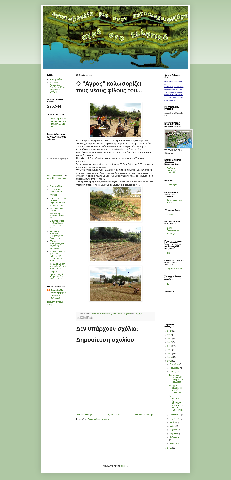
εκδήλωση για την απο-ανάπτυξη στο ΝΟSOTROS (58, 266)
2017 (169, 342)
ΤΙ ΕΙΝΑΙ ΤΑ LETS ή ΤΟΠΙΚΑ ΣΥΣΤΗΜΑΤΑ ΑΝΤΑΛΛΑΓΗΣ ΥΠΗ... (57, 256)
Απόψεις (53, 195)
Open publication (54, 176)
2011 (169, 448)
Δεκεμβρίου (175, 364)
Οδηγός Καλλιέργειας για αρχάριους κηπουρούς (57, 244)
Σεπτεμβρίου (175, 415)
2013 (169, 357)
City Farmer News (174, 268)
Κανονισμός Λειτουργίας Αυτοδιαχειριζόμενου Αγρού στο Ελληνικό (58, 87)
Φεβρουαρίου (175, 437)
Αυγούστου (175, 418)
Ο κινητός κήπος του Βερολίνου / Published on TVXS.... (57, 224)
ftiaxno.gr (171, 233)
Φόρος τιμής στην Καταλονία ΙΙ (174, 201)
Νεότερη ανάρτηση (85, 415)
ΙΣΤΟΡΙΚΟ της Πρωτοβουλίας (56, 190)
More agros (63, 178)
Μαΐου (172, 426)
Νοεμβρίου (175, 368)
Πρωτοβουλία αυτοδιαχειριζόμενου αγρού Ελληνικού (58, 294)
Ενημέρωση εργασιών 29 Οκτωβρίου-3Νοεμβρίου (176, 378)
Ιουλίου (173, 422)
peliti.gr (170, 214)
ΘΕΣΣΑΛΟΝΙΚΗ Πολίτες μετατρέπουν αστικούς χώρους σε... (57, 213)
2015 (169, 350)
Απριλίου (174, 430)
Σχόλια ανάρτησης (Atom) (98, 419)
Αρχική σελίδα (114, 415)
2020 (169, 331)
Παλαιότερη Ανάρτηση (144, 415)
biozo (169, 253)
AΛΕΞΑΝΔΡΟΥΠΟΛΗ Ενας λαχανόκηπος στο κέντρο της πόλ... (58, 201)
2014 (169, 353)
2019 (169, 335)
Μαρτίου (173, 433)
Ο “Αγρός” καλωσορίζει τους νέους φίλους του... (175, 389)
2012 (169, 361)
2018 (169, 338)
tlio (168, 284)
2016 (169, 346)
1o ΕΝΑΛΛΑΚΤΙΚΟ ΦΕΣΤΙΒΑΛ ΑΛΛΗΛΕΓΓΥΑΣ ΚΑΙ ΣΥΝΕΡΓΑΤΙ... (176, 403)
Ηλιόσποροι (172, 185)
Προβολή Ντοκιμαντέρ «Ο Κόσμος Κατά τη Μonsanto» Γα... (57, 275)
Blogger (123, 466)
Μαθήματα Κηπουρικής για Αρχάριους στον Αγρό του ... (56, 234)
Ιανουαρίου (175, 443)
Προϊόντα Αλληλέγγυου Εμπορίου (172, 170)
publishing (51, 178)
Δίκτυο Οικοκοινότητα (173, 229)
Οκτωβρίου (175, 372)
